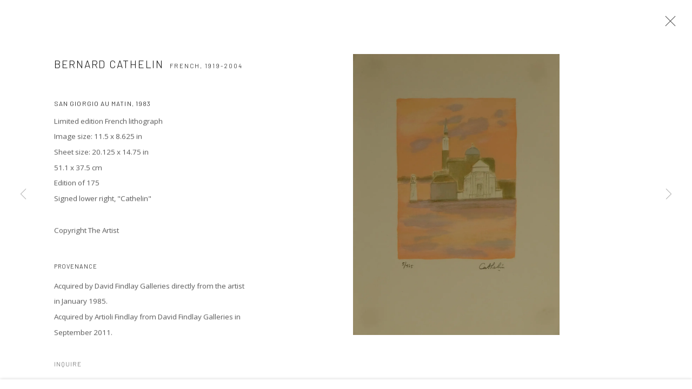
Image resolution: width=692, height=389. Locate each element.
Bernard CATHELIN (109, 72)
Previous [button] (23, 194)
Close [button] (678, 24)
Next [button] (669, 194)
